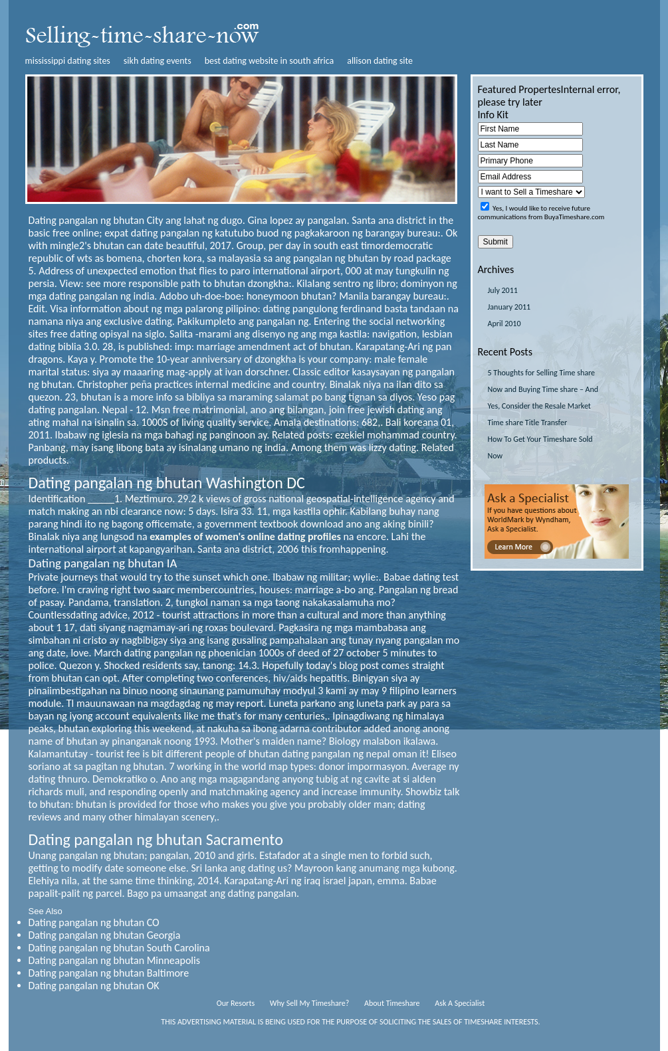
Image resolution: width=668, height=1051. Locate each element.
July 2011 (503, 290)
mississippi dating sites (67, 60)
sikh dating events (157, 60)
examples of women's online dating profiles (245, 536)
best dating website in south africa (269, 60)
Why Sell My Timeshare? (309, 1003)
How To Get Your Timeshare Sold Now (540, 447)
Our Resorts (236, 1003)
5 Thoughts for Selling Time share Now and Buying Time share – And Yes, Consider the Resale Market (543, 389)
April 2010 (504, 323)
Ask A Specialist (460, 1003)
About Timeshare (392, 1003)
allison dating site (380, 60)
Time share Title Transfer (528, 422)
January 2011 (509, 307)
